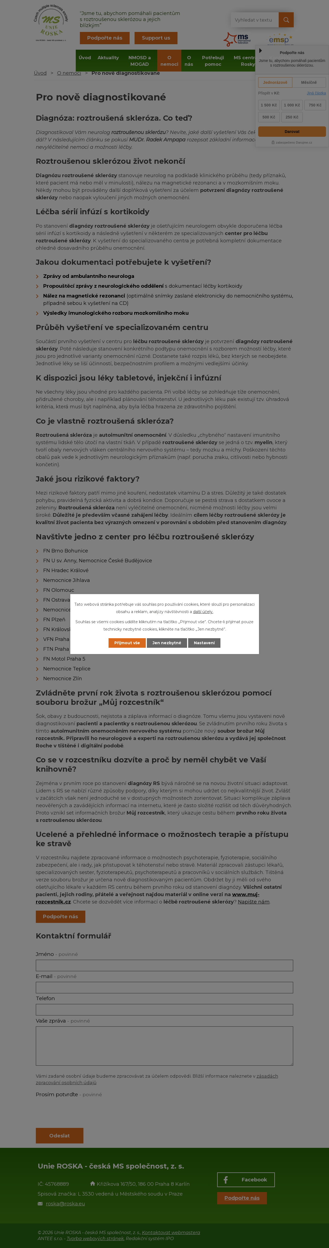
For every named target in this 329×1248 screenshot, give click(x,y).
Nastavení (204, 642)
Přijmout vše (127, 642)
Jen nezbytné (167, 642)
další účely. (203, 611)
